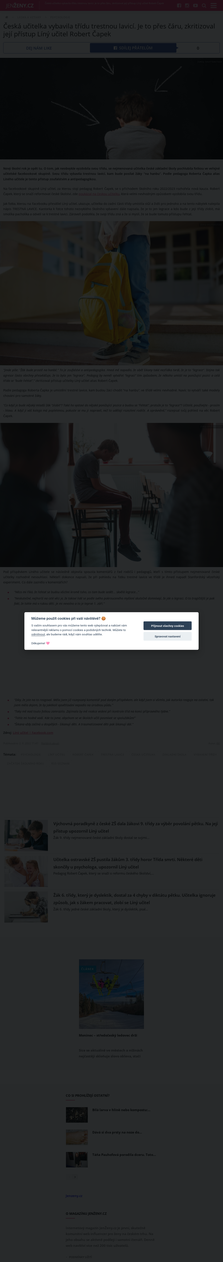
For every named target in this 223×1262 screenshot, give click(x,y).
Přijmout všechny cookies (167, 626)
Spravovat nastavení (168, 636)
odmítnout (38, 634)
